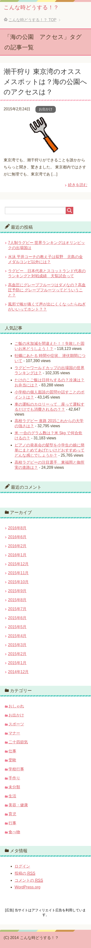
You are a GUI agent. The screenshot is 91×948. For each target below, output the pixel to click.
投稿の (25, 873)
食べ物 (14, 832)
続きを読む (77, 185)
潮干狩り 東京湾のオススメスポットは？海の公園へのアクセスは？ (45, 82)
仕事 (12, 751)
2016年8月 (17, 528)
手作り (14, 778)
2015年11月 (18, 573)
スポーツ (16, 724)
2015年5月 (17, 627)
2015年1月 (17, 663)
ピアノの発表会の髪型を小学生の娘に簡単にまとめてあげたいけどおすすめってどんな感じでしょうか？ (49, 450)
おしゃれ (16, 706)
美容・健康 (18, 805)
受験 (12, 760)
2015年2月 (17, 654)
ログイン (22, 866)
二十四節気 (18, 742)
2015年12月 (18, 564)
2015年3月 (17, 645)
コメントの (29, 880)
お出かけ (45, 109)
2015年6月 (17, 618)
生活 (12, 796)
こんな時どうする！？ (31, 7)
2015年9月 (17, 591)
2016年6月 (17, 537)
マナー (14, 733)
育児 (12, 814)
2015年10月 (18, 582)
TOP (32, 20)
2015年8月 (17, 600)
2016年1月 (17, 555)
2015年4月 (17, 636)
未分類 (14, 787)
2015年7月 (17, 609)
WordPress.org (27, 887)
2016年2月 (17, 546)
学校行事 (16, 769)
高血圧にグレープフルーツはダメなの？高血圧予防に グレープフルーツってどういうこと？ (47, 290)
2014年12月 (18, 672)
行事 (12, 823)
